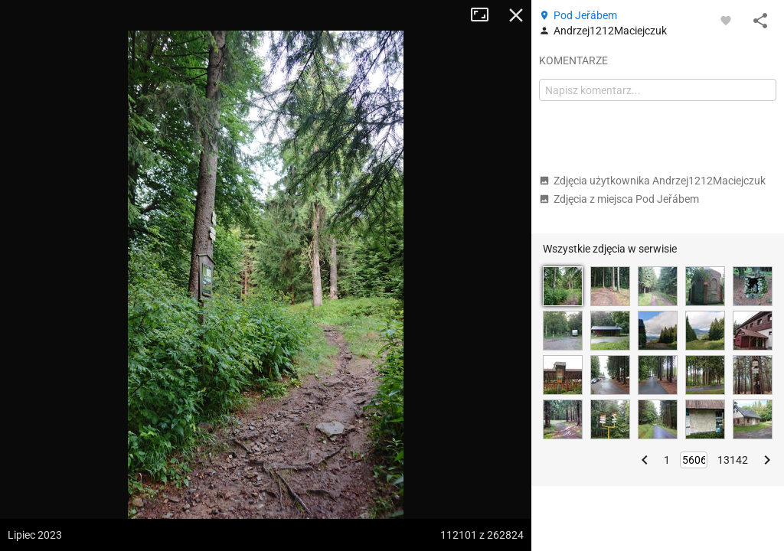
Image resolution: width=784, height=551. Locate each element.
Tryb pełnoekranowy (485, 15)
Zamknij (516, 15)
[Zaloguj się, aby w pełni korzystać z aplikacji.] (726, 20)
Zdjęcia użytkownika (652, 180)
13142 (732, 460)
